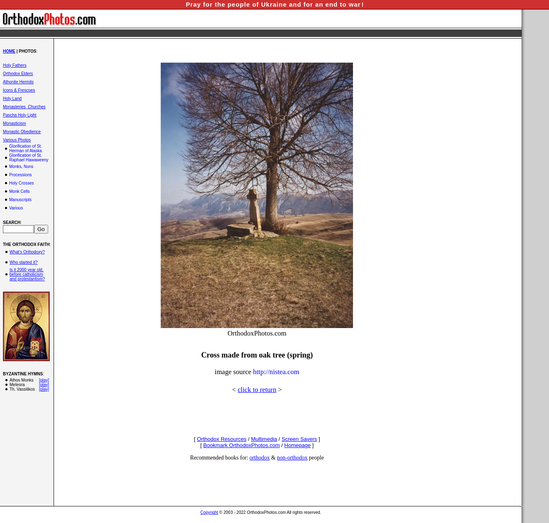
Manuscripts (20, 199)
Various (16, 208)
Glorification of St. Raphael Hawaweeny (29, 157)
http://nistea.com (276, 372)
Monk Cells (19, 191)
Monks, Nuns (21, 166)
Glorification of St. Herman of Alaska (25, 148)
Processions (20, 175)
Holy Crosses (21, 183)
